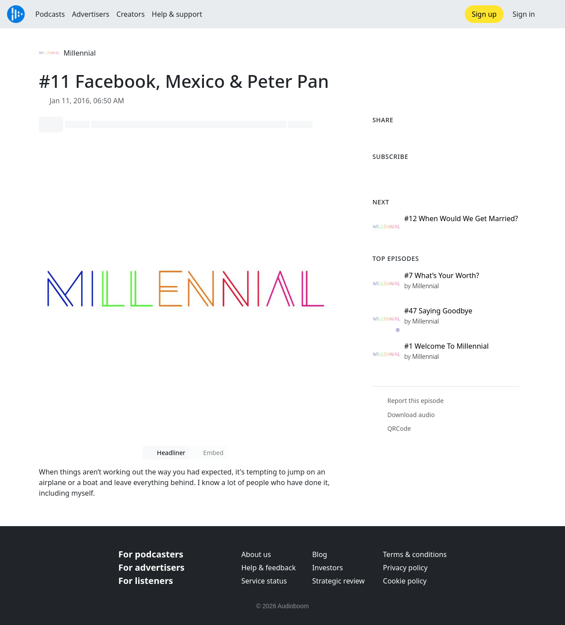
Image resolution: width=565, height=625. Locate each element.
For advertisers (151, 567)
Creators (131, 14)
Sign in (523, 14)
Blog (319, 554)
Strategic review (338, 581)
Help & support (177, 14)
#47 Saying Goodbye (438, 311)
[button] (550, 14)
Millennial (80, 53)
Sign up (484, 14)
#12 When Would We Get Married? (461, 218)
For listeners (145, 581)
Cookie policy (405, 581)
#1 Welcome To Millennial (446, 346)
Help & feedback (268, 567)
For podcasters (150, 554)
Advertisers (90, 14)
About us (256, 554)
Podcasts (50, 14)
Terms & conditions (415, 554)
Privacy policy (405, 567)
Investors (327, 567)
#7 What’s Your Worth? (441, 275)
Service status (264, 581)
